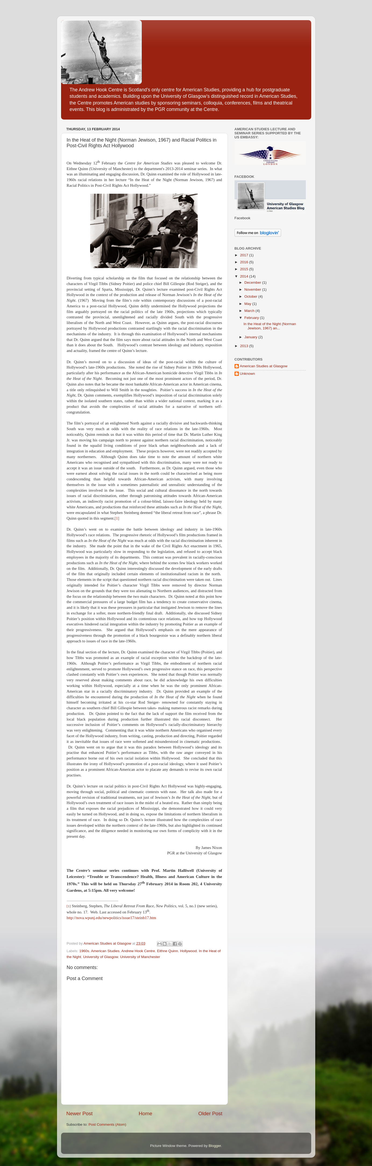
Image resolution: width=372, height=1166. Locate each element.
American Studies (105, 951)
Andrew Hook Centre (138, 951)
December (253, 282)
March (250, 311)
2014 (244, 276)
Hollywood (188, 951)
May (248, 304)
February (252, 318)
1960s (84, 951)
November (253, 289)
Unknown (247, 374)
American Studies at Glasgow (264, 366)
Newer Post (79, 1113)
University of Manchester (140, 957)
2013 (244, 346)
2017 (244, 255)
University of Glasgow (100, 957)
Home (145, 1113)
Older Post (210, 1113)
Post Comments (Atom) (107, 1124)
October (251, 296)
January (251, 337)
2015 (244, 269)
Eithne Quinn (167, 951)
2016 (244, 262)
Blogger (215, 1146)
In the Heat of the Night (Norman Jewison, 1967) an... (269, 326)
